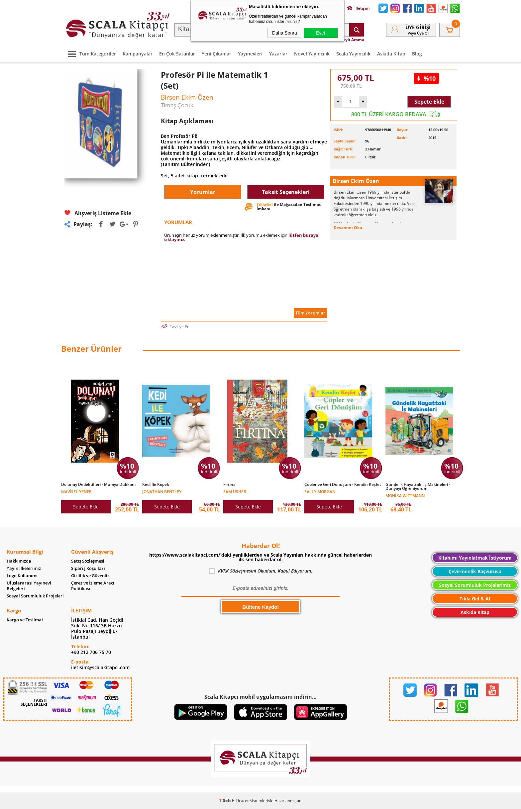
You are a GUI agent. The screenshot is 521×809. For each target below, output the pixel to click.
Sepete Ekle (429, 101)
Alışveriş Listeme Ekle (97, 213)
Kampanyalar (138, 53)
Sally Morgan (319, 491)
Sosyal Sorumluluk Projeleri (35, 596)
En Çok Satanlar (177, 53)
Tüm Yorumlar (310, 313)
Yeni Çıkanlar (216, 53)
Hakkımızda (19, 561)
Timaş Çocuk (177, 105)
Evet (320, 33)
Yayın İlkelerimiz (24, 568)
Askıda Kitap (391, 53)
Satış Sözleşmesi (87, 561)
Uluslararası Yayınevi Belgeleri (29, 585)
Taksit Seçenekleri (286, 192)
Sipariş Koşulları (88, 568)
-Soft (225, 800)
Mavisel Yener (76, 491)
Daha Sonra (284, 33)
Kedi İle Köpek (155, 485)
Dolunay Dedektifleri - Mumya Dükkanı (98, 485)
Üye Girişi (418, 27)
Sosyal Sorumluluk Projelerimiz (475, 585)
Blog (417, 53)
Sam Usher (234, 491)
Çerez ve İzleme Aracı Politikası (92, 585)
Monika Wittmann (405, 495)
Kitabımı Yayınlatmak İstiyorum (475, 558)
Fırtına (229, 485)
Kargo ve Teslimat (25, 620)
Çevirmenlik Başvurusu (475, 571)
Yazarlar (278, 53)
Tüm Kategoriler (90, 53)
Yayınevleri (250, 53)
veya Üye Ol (418, 33)
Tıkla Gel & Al (475, 598)
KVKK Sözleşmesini (237, 571)
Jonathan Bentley (161, 491)
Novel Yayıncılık (312, 53)
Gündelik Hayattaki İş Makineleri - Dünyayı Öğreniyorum (417, 487)
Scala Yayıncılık (353, 53)
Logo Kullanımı (22, 576)
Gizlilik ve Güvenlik (90, 576)
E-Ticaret (240, 800)
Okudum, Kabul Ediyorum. (260, 571)
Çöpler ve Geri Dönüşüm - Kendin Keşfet (342, 485)
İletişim (358, 8)
